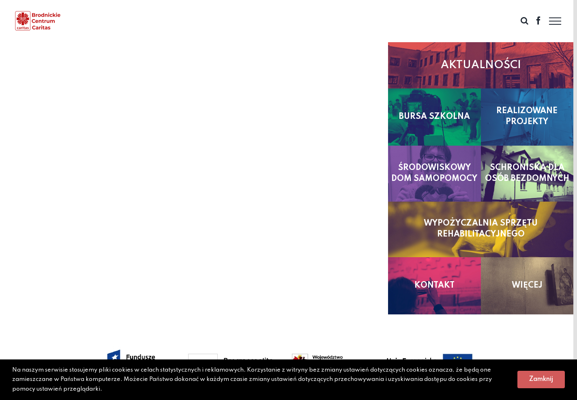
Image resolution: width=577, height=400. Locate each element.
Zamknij (541, 379)
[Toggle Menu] (555, 21)
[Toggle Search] (524, 21)
